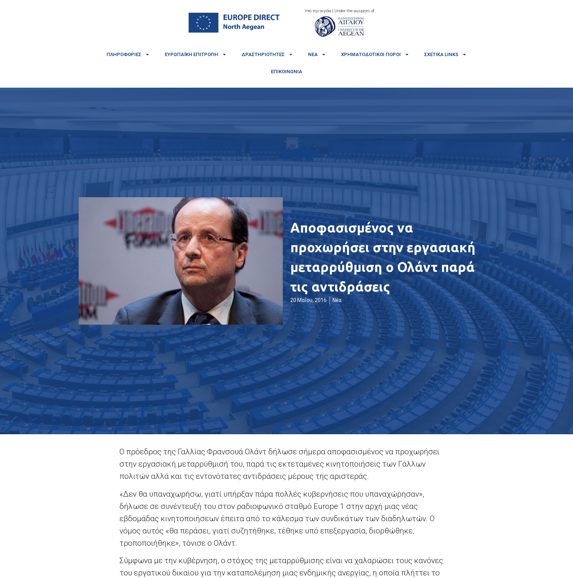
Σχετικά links (445, 54)
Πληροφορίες (128, 54)
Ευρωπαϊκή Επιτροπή (196, 54)
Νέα (317, 54)
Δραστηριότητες (267, 54)
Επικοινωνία (286, 71)
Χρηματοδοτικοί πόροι (375, 54)
